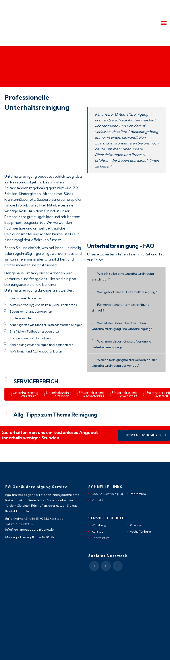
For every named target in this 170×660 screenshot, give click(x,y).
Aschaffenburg (140, 531)
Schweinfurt (100, 538)
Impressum (138, 494)
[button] (126, 276)
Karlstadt (98, 531)
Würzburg (99, 525)
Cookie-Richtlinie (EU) (107, 494)
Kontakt (97, 500)
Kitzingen (136, 525)
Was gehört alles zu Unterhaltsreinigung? (127, 292)
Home (9, 60)
